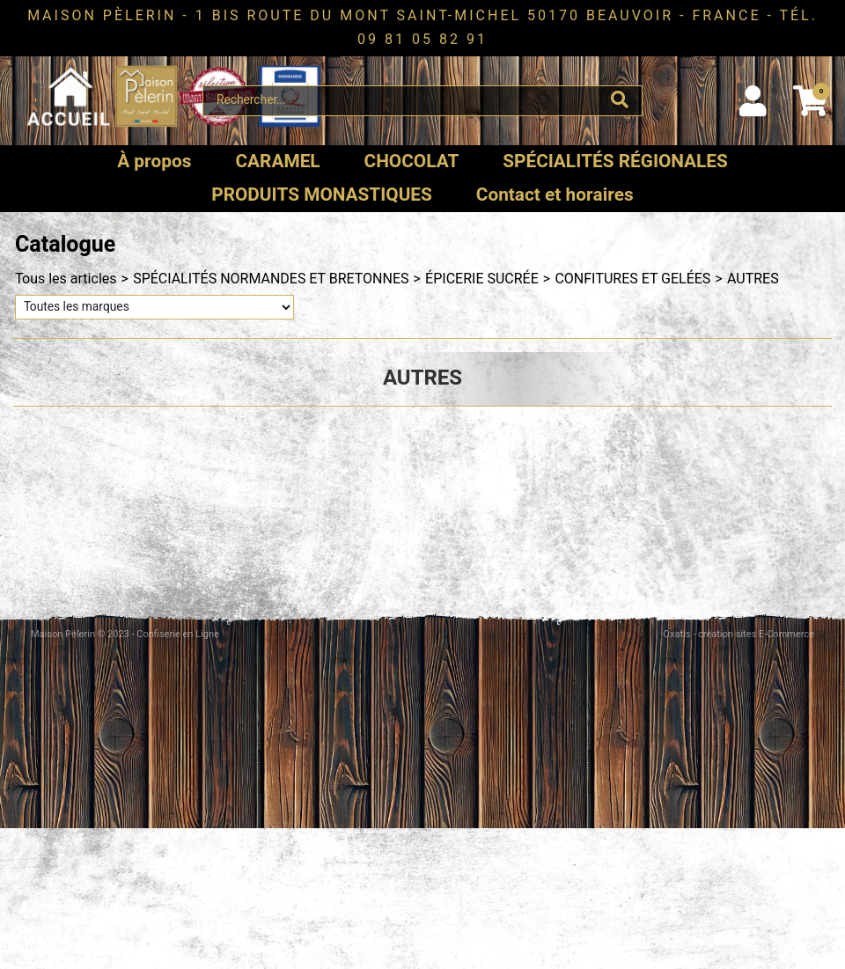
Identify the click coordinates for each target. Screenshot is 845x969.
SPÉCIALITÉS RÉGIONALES (615, 161)
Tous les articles (66, 279)
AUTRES (753, 279)
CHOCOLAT (411, 161)
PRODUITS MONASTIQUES (321, 195)
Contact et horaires (555, 195)
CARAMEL (277, 161)
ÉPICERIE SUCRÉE (482, 279)
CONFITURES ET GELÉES (632, 279)
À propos (154, 161)
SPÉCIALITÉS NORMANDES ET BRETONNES (270, 279)
